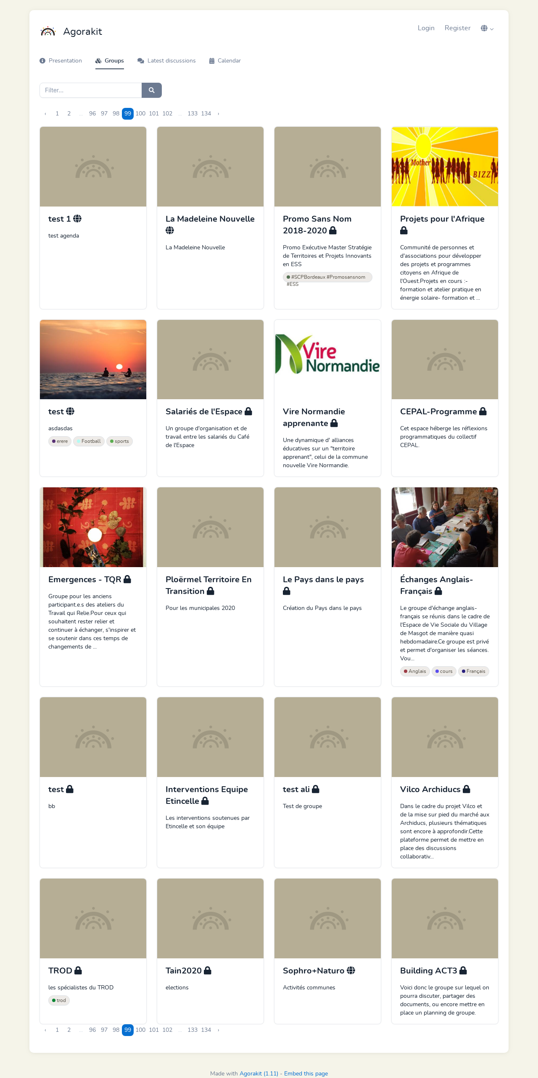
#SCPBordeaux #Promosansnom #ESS (326, 278)
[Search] (91, 90)
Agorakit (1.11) (259, 1074)
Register (458, 28)
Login (426, 28)
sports (119, 441)
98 (116, 114)
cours (444, 671)
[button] (487, 28)
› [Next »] (218, 114)
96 (92, 114)
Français (473, 671)
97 (104, 114)
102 (167, 114)
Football (89, 441)
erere (60, 441)
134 (206, 114)
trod (59, 1000)
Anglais (415, 671)
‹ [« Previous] (45, 114)
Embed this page (306, 1074)
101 (154, 114)
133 (192, 114)
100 (140, 114)
